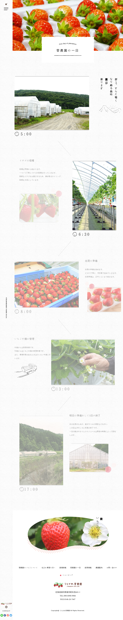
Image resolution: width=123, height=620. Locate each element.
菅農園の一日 (75, 567)
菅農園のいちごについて (28, 567)
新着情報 (62, 567)
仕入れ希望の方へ (48, 567)
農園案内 (99, 567)
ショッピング (68, 575)
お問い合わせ (112, 567)
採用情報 (88, 567)
